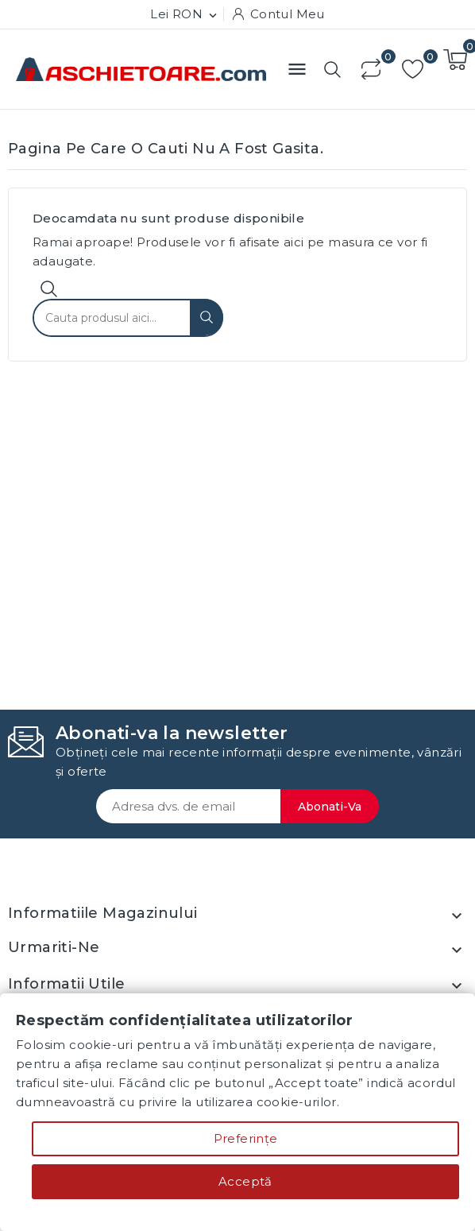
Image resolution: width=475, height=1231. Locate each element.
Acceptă (245, 1181)
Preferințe (246, 1138)
